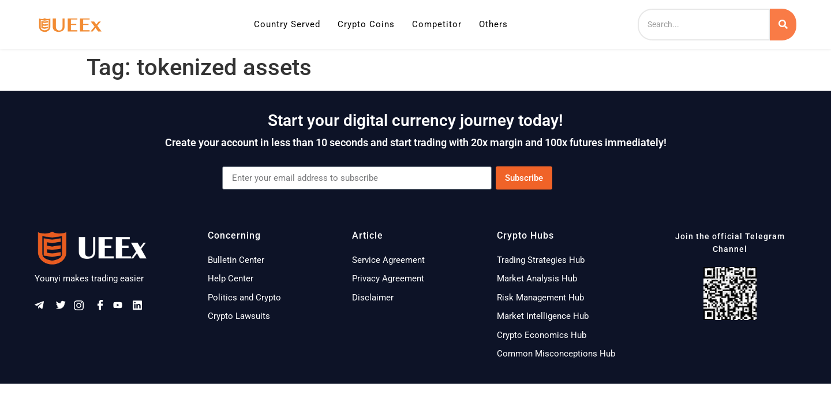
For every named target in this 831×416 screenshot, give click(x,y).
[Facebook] (102, 307)
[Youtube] (121, 307)
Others (493, 24)
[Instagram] (82, 307)
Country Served (287, 24)
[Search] (704, 24)
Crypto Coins (366, 24)
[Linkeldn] (141, 307)
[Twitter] (63, 307)
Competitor (437, 24)
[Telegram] (43, 307)
